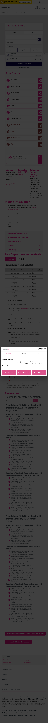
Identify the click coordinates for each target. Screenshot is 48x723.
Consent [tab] (8, 353)
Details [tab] (24, 353)
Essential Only (9, 372)
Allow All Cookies (39, 372)
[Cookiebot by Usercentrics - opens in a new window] (39, 349)
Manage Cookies (24, 372)
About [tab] (39, 353)
